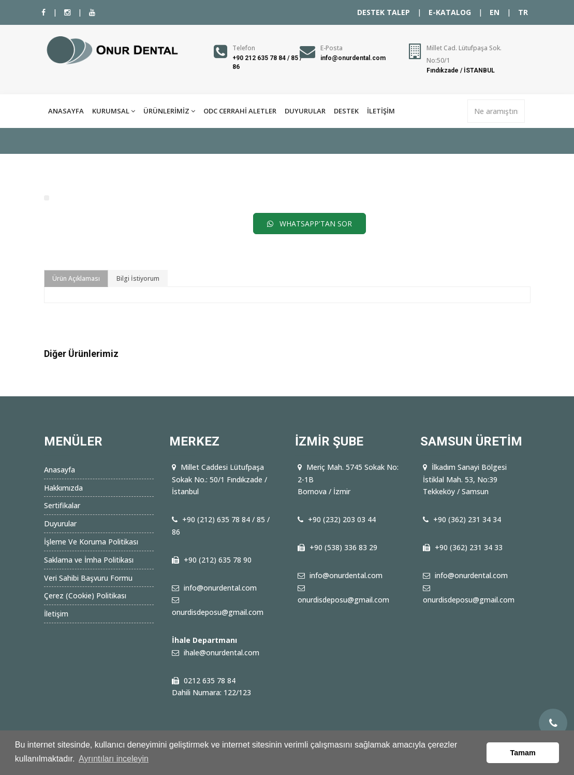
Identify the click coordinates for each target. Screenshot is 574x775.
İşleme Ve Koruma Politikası (91, 542)
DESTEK (346, 111)
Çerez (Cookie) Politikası (85, 595)
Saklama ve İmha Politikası (89, 560)
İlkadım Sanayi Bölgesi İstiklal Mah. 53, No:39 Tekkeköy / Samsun (465, 479)
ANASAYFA (66, 111)
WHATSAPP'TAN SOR (309, 223)
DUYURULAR (305, 111)
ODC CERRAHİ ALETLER (239, 111)
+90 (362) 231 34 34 (467, 519)
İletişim (56, 614)
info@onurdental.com (353, 58)
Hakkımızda (63, 488)
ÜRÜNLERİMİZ (169, 111)
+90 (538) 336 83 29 (343, 547)
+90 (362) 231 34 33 (469, 547)
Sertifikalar (62, 505)
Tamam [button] (523, 753)
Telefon (243, 48)
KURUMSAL (113, 111)
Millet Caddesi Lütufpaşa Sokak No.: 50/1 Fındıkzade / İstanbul (219, 479)
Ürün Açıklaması (76, 278)
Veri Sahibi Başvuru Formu (88, 578)
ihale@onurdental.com (221, 652)
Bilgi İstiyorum (137, 278)
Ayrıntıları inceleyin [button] (114, 758)
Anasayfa (59, 470)
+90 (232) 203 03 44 (342, 519)
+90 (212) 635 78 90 (218, 560)
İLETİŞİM (381, 111)
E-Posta (331, 48)
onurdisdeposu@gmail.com (217, 612)
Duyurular (60, 523)
